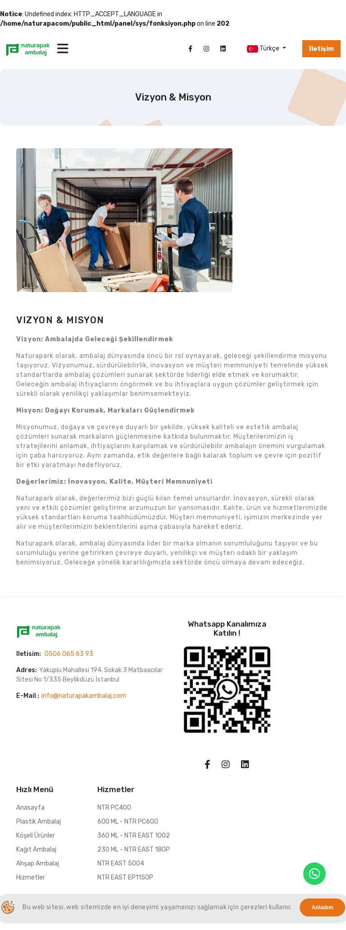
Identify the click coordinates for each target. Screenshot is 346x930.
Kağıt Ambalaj (36, 849)
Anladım (322, 907)
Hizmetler (30, 877)
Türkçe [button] (264, 49)
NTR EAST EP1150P (125, 877)
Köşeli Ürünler (35, 835)
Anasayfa (30, 807)
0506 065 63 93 (69, 654)
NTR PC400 (114, 807)
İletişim (321, 49)
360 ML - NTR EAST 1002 (133, 835)
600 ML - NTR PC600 (127, 821)
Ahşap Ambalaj (37, 863)
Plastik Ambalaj (38, 821)
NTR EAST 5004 (120, 863)
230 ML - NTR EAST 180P (133, 849)
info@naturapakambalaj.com (83, 696)
